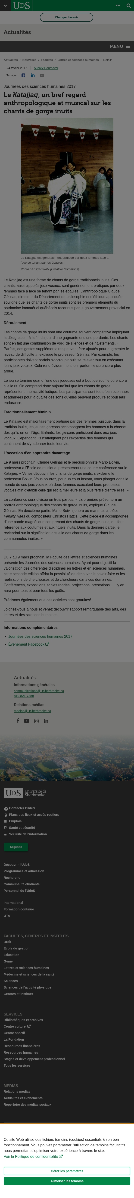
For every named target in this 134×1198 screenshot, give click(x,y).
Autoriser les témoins (67, 1181)
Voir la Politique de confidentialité (31, 1156)
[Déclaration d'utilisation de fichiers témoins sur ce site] (67, 1161)
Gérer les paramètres (67, 1171)
